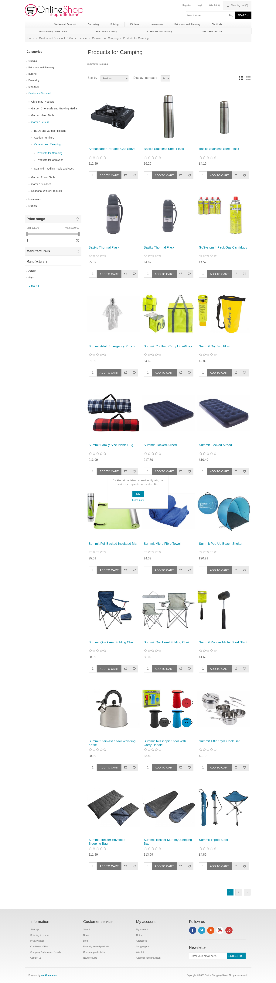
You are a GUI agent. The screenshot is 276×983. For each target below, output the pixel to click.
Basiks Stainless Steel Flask (164, 149)
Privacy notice (37, 941)
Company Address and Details (45, 952)
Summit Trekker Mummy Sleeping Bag (168, 841)
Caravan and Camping (105, 38)
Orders (139, 935)
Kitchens (33, 206)
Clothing (33, 61)
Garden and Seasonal (52, 38)
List (248, 78)
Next (247, 892)
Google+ (229, 930)
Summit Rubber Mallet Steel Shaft (223, 642)
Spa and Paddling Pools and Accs (54, 168)
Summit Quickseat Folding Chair (112, 642)
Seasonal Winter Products (46, 190)
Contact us (35, 958)
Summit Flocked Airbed (160, 445)
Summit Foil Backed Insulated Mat (113, 543)
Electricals (34, 86)
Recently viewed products (96, 946)
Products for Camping (50, 153)
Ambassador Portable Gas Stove (112, 149)
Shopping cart (143, 946)
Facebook (192, 930)
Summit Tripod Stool (213, 840)
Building (33, 74)
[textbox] (210, 15)
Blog (85, 941)
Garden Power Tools (43, 177)
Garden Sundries (41, 184)
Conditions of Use (39, 946)
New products (90, 958)
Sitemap (34, 929)
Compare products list (94, 952)
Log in (200, 5)
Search (86, 929)
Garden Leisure (78, 38)
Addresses (141, 941)
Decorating (34, 80)
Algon (31, 277)
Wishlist (140, 952)
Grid (241, 78)
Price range (36, 219)
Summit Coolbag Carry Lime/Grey (168, 346)
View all (34, 285)
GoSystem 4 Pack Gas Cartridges (223, 247)
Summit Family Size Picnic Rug (111, 445)
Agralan (32, 271)
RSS (210, 930)
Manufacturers (38, 251)
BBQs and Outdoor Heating (50, 130)
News (86, 935)
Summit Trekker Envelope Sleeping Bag (107, 841)
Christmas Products (42, 101)
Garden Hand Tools (42, 115)
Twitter (201, 930)
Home (31, 38)
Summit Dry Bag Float (214, 346)
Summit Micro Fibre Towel (162, 543)
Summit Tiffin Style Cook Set (219, 741)
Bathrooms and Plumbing (41, 67)
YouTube (219, 930)
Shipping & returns (39, 935)
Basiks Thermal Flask (104, 247)
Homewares (35, 199)
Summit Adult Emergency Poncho (112, 346)
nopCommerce (49, 975)
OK (138, 493)
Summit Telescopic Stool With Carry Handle (165, 743)
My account (142, 929)
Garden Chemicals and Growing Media (54, 108)
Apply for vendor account (148, 958)
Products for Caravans (50, 159)
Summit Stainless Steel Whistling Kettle (112, 743)
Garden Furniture (44, 137)
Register (186, 5)
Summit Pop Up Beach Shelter (221, 543)
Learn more (138, 500)
